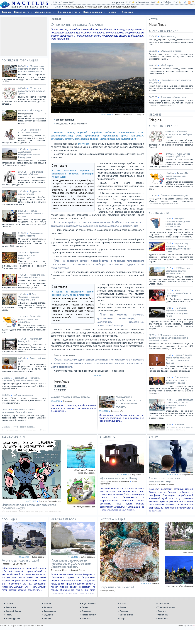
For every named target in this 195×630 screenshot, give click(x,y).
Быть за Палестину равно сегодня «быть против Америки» (73, 293)
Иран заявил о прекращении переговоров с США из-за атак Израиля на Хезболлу (71, 563)
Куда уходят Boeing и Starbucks (30, 340)
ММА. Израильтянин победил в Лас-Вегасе (178, 293)
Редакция (123, 611)
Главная (9, 603)
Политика (86, 618)
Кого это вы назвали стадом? (20, 560)
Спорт (122, 618)
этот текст (83, 144)
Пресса (122, 603)
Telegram (140, 115)
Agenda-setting (168, 36)
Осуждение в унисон (171, 51)
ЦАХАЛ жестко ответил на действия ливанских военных (178, 271)
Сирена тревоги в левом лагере (70, 396)
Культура (48, 607)
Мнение (47, 618)
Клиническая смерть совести (30, 234)
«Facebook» (60, 386)
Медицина (48, 615)
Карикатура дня (13, 618)
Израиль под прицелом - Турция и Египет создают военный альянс (178, 247)
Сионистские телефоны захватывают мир (164, 480)
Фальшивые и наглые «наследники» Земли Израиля (18, 410)
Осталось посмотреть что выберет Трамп (31, 91)
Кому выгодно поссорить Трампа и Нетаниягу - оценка (177, 380)
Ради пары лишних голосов (29, 192)
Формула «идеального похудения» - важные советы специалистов (179, 222)
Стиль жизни (163, 603)
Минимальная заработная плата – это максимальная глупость (31, 69)
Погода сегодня (89, 615)
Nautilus (155, 583)
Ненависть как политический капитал (31, 276)
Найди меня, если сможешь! (117, 587)
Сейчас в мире (126, 615)
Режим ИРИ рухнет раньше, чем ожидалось (29, 319)
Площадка (86, 611)
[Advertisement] (23, 36)
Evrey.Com (67, 401)
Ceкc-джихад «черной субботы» (30, 173)
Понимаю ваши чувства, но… (175, 195)
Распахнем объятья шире (173, 97)
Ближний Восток (13, 611)
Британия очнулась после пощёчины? (28, 255)
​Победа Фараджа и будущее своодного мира (28, 297)
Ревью (122, 607)
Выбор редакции (137, 475)
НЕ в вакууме (36, 110)
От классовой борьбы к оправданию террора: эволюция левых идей (73, 173)
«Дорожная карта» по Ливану (118, 478)
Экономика (162, 615)
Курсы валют (50, 611)
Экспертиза (162, 618)
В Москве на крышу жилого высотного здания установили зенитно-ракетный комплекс (169, 338)
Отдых (85, 607)
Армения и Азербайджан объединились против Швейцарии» (29, 153)
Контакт (47, 603)
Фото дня (161, 611)
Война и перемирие (23, 395)
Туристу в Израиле (166, 607)
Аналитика (11, 607)
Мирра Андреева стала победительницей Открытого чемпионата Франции (179, 359)
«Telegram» (60, 389)
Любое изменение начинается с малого (30, 213)
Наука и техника (89, 603)
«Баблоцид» (167, 65)
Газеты (9, 615)
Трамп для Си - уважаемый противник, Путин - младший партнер (21, 379)
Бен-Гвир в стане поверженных (29, 131)
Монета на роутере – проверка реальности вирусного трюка (177, 312)
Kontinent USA (117, 411)
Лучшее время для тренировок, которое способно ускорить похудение (179, 403)
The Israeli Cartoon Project (50, 501)
